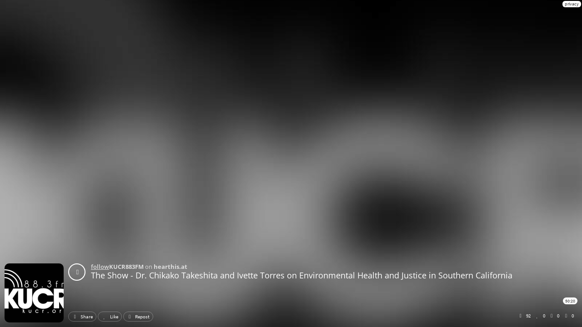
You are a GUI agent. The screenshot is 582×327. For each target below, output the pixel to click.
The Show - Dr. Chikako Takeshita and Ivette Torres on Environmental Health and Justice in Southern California (301, 275)
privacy (572, 4)
